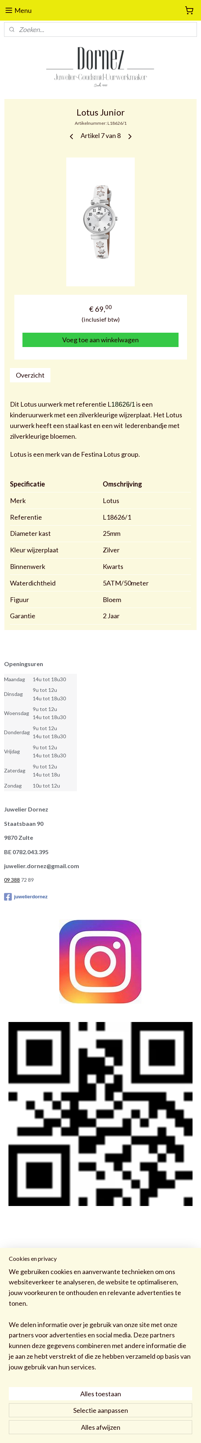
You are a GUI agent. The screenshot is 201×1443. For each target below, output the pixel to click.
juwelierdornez (25, 896)
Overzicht (30, 375)
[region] (100, 1322)
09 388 (12, 880)
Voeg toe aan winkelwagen (100, 339)
